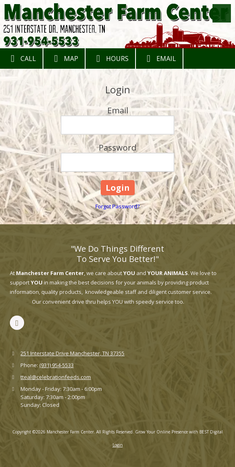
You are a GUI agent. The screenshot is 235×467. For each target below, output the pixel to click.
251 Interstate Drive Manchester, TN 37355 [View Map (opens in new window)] (72, 353)
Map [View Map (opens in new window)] (64, 58)
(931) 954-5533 (56, 365)
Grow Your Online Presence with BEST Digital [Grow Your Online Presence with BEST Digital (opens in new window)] (179, 432)
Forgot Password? (117, 206)
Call (21, 58)
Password (117, 147)
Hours (110, 58)
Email (159, 58)
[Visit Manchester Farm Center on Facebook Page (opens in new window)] (17, 323)
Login (118, 445)
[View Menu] (221, 13)
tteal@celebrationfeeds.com (55, 377)
